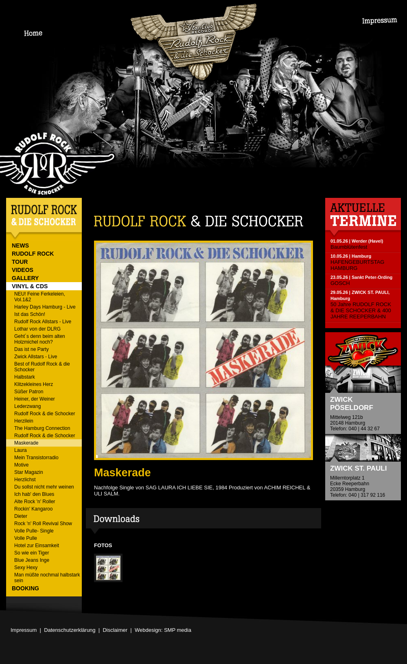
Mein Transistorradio (36, 457)
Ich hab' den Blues (34, 494)
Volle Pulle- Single (34, 531)
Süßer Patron (28, 391)
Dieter (20, 516)
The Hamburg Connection (42, 428)
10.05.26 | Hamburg (350, 256)
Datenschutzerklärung (69, 630)
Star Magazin (28, 472)
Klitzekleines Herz (33, 384)
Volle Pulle (25, 538)
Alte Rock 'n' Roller (34, 501)
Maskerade (26, 443)
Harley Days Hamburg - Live (45, 307)
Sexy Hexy (25, 567)
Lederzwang (27, 406)
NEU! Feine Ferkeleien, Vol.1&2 (39, 296)
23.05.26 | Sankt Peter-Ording (361, 277)
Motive (21, 465)
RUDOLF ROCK (33, 253)
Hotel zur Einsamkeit (36, 545)
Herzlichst (25, 479)
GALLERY (25, 278)
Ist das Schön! (29, 314)
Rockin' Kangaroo (33, 509)
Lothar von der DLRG (37, 329)
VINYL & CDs (30, 286)
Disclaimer (115, 630)
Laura (20, 450)
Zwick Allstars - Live (35, 356)
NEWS (20, 245)
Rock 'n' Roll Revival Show (43, 523)
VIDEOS (22, 270)
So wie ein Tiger (31, 553)
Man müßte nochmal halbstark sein (47, 577)
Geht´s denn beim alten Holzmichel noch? (39, 339)
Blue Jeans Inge (31, 560)
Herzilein (23, 421)
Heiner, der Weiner (34, 399)
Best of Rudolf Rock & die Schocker (42, 367)
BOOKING (25, 588)
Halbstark (24, 377)
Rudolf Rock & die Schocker (44, 413)
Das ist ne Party (31, 349)
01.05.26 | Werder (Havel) (356, 241)
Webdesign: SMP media (163, 630)
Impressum (24, 630)
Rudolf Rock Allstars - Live (42, 321)
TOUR (20, 262)
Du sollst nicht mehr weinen (44, 487)
